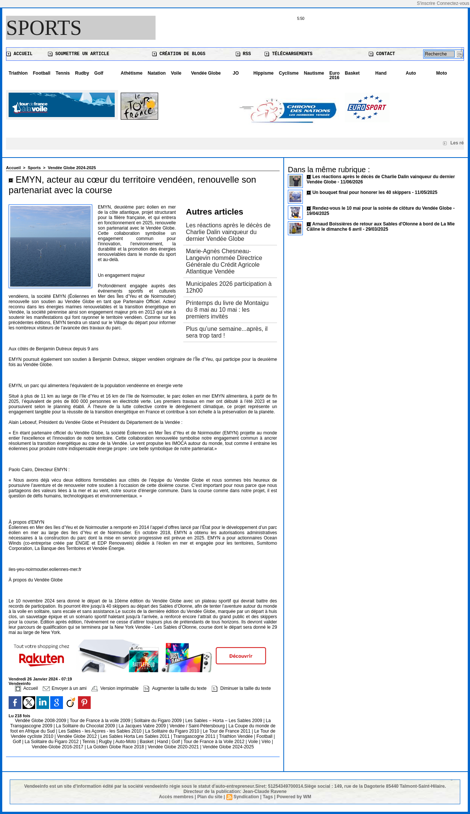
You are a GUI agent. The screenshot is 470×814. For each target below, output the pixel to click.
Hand (380, 73)
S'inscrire (426, 3)
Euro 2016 (334, 75)
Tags (268, 796)
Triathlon (18, 73)
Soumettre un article (78, 54)
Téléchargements (288, 54)
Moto (441, 73)
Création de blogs (178, 54)
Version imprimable (114, 688)
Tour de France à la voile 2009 (101, 720)
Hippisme (263, 73)
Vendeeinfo (20, 683)
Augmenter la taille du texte (175, 688)
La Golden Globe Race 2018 (116, 746)
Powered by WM (294, 796)
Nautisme (314, 73)
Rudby (82, 73)
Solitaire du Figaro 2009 (158, 720)
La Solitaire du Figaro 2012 (52, 741)
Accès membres (176, 796)
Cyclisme (289, 73)
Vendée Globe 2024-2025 (72, 167)
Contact (382, 54)
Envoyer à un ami (65, 688)
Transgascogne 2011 (195, 736)
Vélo (266, 741)
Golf (98, 73)
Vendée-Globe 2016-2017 (57, 746)
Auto (411, 73)
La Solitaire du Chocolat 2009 (86, 725)
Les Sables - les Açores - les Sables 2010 (100, 731)
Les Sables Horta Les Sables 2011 (135, 736)
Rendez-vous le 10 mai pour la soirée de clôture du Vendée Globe (382, 208)
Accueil (19, 54)
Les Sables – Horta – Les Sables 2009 (224, 720)
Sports (44, 27)
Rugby (106, 741)
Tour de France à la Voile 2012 (214, 741)
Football (42, 73)
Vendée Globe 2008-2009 (41, 720)
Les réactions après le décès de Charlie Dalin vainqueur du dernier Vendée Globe (228, 232)
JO (236, 73)
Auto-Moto (126, 741)
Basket (352, 73)
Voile (176, 73)
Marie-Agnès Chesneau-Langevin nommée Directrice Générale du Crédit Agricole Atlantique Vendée (224, 261)
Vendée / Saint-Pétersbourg (197, 725)
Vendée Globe (206, 73)
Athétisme (131, 73)
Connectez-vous (453, 3)
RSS (243, 54)
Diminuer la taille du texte (241, 688)
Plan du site (209, 796)
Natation (157, 73)
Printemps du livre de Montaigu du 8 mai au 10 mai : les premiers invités (227, 310)
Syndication (246, 796)
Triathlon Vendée (236, 736)
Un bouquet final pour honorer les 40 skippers (361, 192)
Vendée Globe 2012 (77, 736)
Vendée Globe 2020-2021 (174, 746)
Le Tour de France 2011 (226, 731)
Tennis (62, 73)
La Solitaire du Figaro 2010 (172, 731)
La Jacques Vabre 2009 (143, 725)
